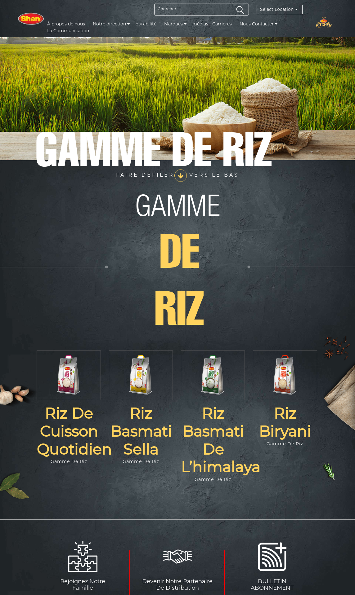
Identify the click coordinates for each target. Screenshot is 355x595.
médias (200, 24)
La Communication (68, 30)
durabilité (146, 24)
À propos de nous (66, 24)
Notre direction (111, 24)
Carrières (222, 24)
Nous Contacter (258, 24)
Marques (175, 24)
